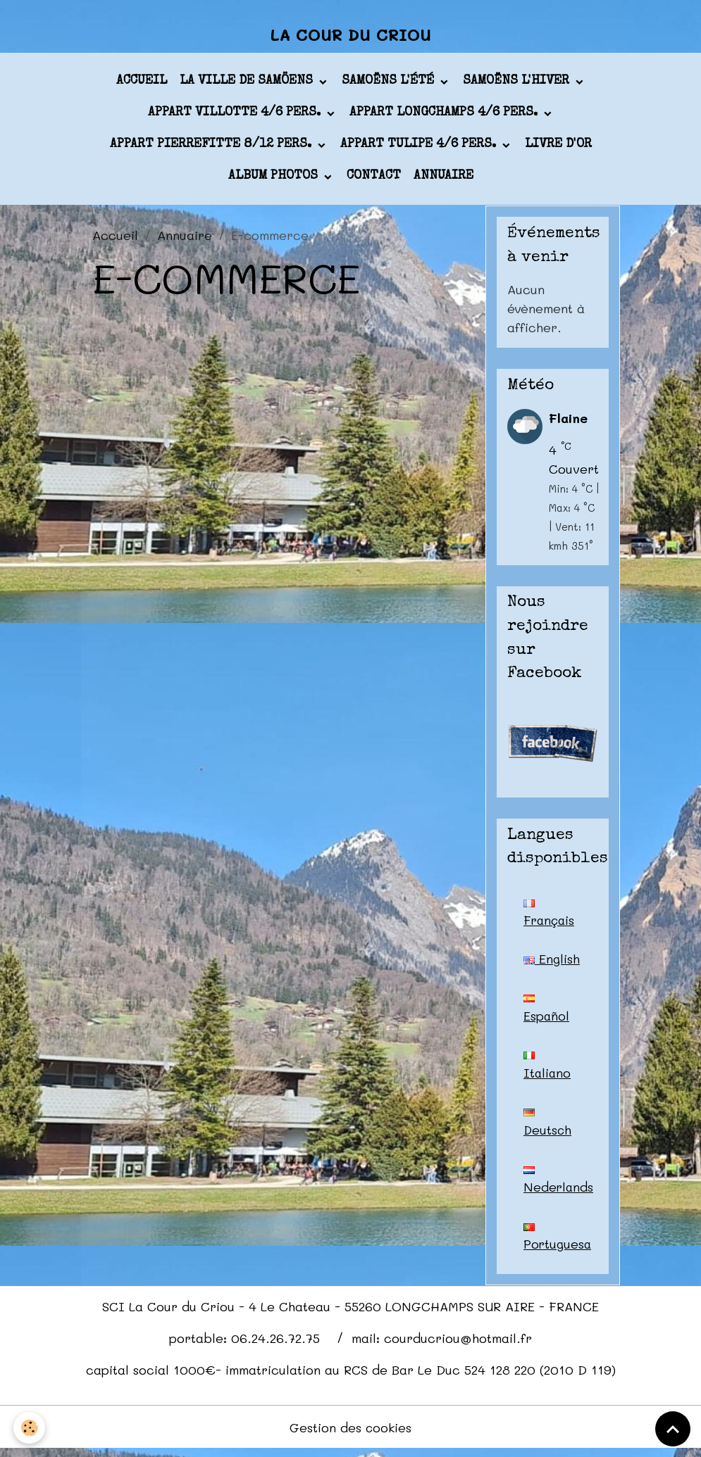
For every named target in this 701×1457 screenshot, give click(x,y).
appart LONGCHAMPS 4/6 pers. (445, 115)
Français (550, 916)
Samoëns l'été (390, 83)
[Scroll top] (672, 1428)
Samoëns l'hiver (518, 83)
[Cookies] (30, 1428)
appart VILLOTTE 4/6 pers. (236, 115)
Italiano (547, 1070)
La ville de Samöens (248, 83)
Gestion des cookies (350, 1434)
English (551, 961)
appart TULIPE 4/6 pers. (420, 147)
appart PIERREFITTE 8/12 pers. (212, 147)
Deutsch (548, 1128)
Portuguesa (558, 1244)
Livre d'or (558, 147)
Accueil (141, 83)
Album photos (274, 178)
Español (546, 1013)
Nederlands (559, 1186)
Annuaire (443, 178)
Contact (374, 178)
